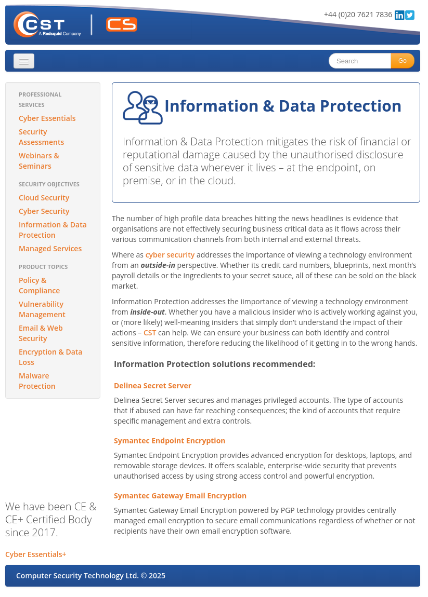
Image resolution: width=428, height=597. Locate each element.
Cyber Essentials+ (36, 554)
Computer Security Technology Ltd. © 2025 (90, 575)
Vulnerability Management (42, 309)
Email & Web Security (41, 333)
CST (150, 332)
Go (402, 60)
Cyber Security (44, 211)
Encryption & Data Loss (50, 357)
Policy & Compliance (39, 285)
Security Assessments (41, 137)
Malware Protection (37, 381)
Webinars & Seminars (39, 161)
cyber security (170, 255)
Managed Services (50, 248)
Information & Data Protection (53, 230)
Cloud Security (44, 197)
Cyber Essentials (47, 118)
